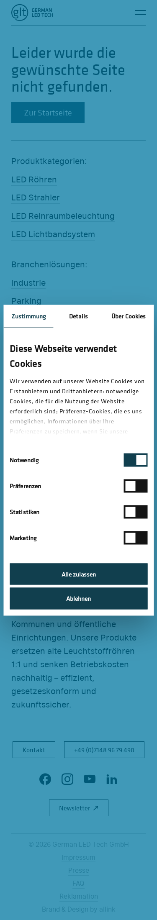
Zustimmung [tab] (28, 315)
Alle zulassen (79, 573)
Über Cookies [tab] (128, 315)
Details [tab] (78, 315)
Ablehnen (78, 598)
